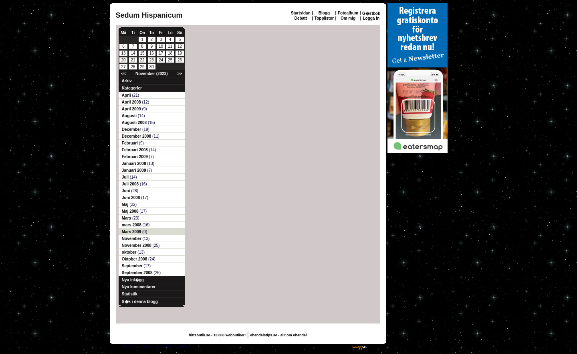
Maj (125, 204)
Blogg (324, 13)
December (132, 129)
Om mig (348, 18)
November (132, 238)
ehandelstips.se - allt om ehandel (278, 335)
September (132, 266)
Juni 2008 (131, 197)
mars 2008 (132, 225)
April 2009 (132, 109)
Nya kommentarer (138, 287)
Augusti (130, 116)
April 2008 (132, 102)
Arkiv (127, 81)
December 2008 (137, 136)
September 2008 (138, 273)
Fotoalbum (348, 13)
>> (180, 73)
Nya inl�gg (133, 280)
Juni (126, 191)
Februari (130, 143)
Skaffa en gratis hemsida (324, 346)
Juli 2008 (131, 184)
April (127, 95)
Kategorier (132, 88)
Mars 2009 (132, 232)
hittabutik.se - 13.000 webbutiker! (217, 335)
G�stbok (371, 13)
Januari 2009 (134, 170)
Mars (127, 218)
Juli (126, 177)
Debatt (301, 18)
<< (123, 73)
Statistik (129, 294)
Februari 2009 (135, 157)
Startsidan (301, 13)
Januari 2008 (134, 163)
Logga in (371, 18)
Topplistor (324, 18)
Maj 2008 (130, 211)
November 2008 (137, 245)
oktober (129, 252)
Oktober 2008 (135, 259)
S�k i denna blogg (140, 301)
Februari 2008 (135, 150)
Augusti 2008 (135, 122)
